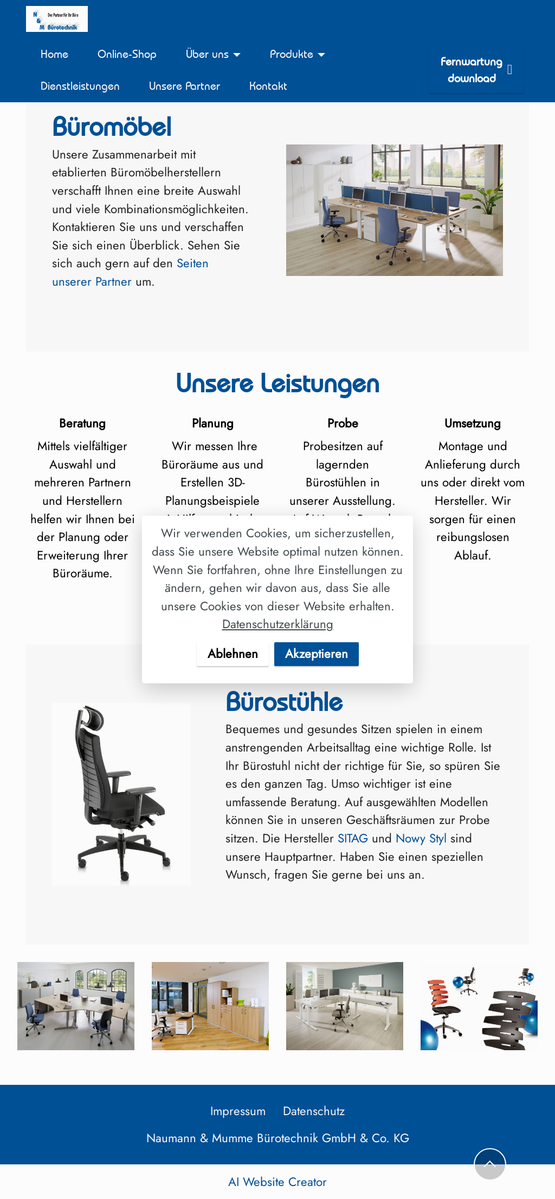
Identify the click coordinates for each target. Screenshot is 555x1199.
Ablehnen (233, 653)
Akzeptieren (316, 653)
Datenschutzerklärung (277, 624)
